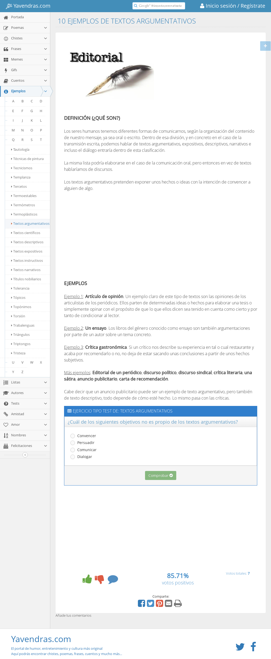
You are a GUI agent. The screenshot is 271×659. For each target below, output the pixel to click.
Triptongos (20, 343)
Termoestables (24, 195)
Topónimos (21, 306)
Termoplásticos (24, 214)
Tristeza (18, 353)
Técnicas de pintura (27, 158)
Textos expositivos (26, 251)
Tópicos (18, 297)
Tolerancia (20, 288)
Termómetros (23, 205)
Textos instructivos (27, 260)
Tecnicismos (21, 168)
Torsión (18, 316)
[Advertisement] (203, 75)
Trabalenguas (22, 325)
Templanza (20, 177)
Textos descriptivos (27, 242)
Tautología (20, 149)
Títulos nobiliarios (26, 279)
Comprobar (160, 475)
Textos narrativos (25, 269)
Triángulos (20, 334)
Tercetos (19, 186)
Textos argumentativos (30, 223)
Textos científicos (25, 232)
